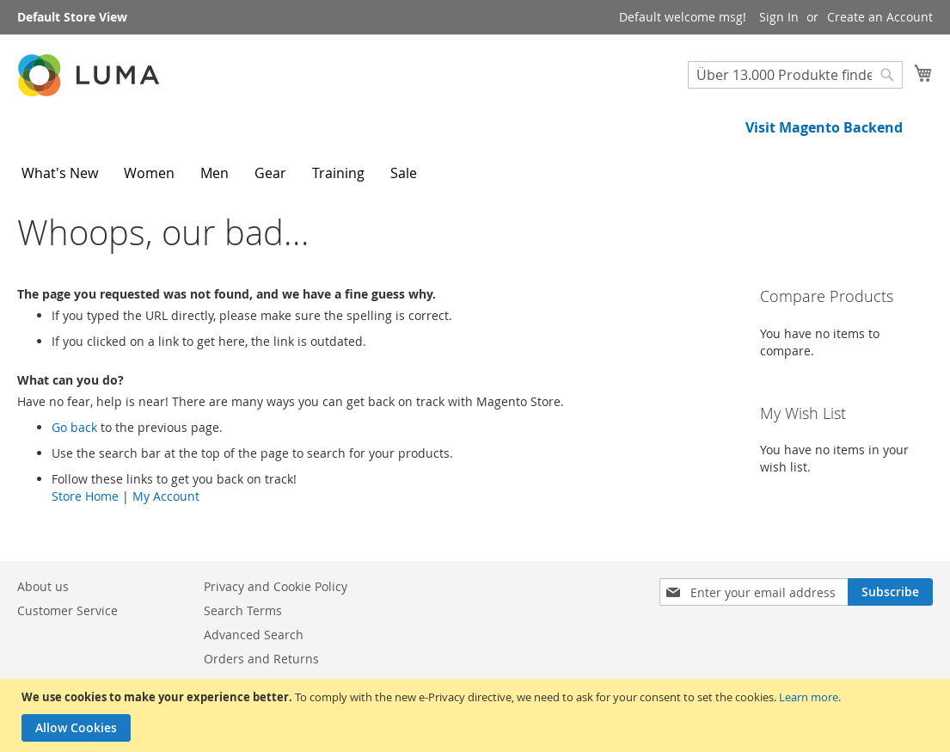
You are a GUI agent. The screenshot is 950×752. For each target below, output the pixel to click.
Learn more (808, 697)
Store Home (85, 496)
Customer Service (67, 610)
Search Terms (243, 610)
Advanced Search (253, 634)
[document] (477, 715)
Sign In (779, 17)
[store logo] (90, 75)
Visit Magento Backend (824, 127)
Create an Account (880, 17)
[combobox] (795, 75)
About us (43, 586)
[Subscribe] (890, 592)
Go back (74, 427)
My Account (165, 496)
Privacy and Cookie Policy (275, 586)
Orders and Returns (261, 658)
